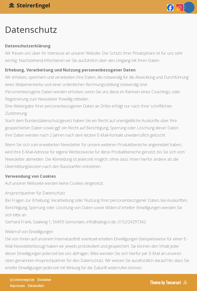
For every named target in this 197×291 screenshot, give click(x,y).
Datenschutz (36, 285)
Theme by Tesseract (165, 282)
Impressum (17, 285)
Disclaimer (44, 279)
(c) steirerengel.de (22, 279)
